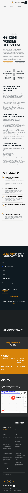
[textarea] (14, 284)
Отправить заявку (14, 296)
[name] (14, 262)
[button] (8, 62)
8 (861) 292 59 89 (6, 367)
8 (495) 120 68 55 (19, 2)
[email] (14, 270)
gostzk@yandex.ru (21, 360)
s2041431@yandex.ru (22, 367)
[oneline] (14, 274)
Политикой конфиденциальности (14, 303)
